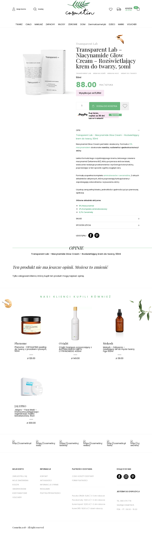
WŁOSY (61, 24)
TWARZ (19, 24)
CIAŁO (29, 24)
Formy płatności (80, 480)
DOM (82, 24)
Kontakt (44, 476)
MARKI (121, 24)
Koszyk (15, 484)
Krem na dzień (99, 73)
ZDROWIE (72, 24)
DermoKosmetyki (97, 24)
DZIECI (112, 24)
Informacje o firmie (49, 484)
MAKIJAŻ (39, 24)
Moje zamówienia (20, 480)
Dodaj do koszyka (107, 106)
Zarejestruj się (19, 476)
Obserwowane (19, 489)
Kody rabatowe (19, 493)
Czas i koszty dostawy (83, 476)
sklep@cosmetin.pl (125, 505)
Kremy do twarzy (129, 73)
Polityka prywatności (50, 493)
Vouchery (17, 497)
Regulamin (45, 489)
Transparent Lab (87, 43)
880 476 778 (125, 501)
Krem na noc (113, 73)
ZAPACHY (50, 24)
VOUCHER (132, 24)
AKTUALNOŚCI (46, 480)
